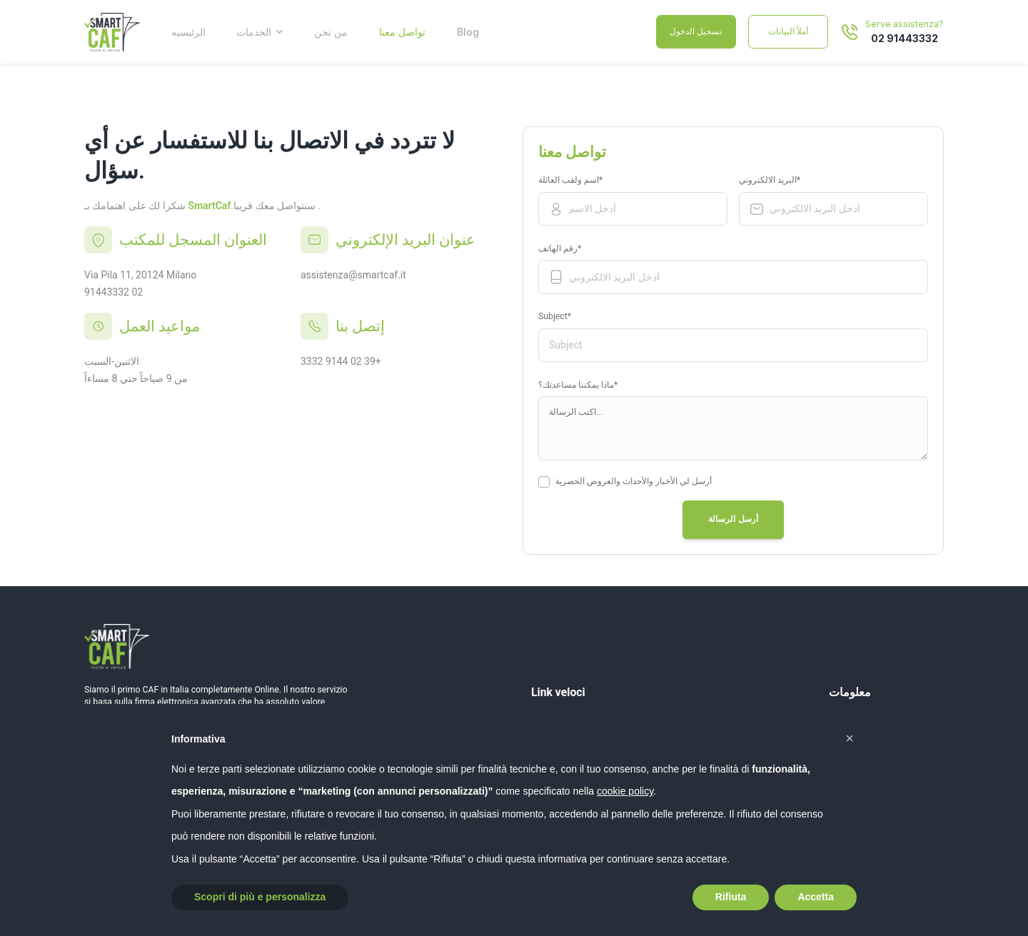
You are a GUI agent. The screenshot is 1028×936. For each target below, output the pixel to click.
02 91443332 (904, 38)
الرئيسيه (188, 32)
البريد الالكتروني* (778, 180)
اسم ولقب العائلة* (578, 180)
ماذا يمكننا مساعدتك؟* (578, 385)
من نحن (331, 32)
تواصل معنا (402, 32)
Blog (468, 32)
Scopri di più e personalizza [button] (260, 896)
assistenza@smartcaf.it (353, 275)
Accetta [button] (815, 896)
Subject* (563, 317)
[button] (849, 738)
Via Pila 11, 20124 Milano (140, 275)
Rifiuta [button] (731, 896)
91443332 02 (113, 292)
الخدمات (253, 32)
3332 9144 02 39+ (341, 361)
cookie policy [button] (625, 791)
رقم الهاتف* (568, 249)
